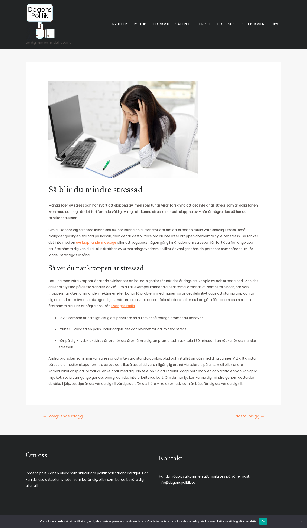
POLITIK (140, 24)
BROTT (204, 24)
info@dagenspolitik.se (177, 482)
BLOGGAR (225, 24)
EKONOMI (161, 24)
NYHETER (119, 24)
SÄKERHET (183, 24)
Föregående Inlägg (63, 416)
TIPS (274, 24)
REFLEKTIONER (252, 24)
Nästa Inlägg (250, 416)
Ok (263, 521)
